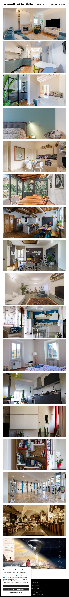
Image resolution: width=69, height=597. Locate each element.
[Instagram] (38, 582)
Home (39, 4)
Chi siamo (46, 4)
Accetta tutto (16, 586)
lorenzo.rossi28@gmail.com (35, 592)
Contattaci (62, 4)
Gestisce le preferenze (16, 592)
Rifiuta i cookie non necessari (16, 589)
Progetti (54, 4)
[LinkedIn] (36, 582)
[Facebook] (33, 582)
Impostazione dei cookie (38, 594)
